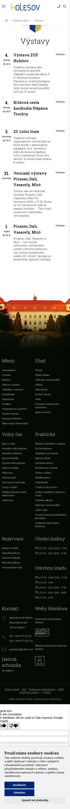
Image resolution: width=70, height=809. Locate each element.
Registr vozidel (10, 548)
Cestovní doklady (11, 557)
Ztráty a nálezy (43, 472)
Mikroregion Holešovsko (15, 423)
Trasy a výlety (9, 487)
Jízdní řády (41, 509)
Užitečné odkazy (44, 500)
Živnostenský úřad (12, 567)
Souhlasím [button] (19, 784)
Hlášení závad (42, 458)
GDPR (60, 689)
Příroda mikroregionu (13, 462)
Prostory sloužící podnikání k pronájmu (50, 516)
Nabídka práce (42, 477)
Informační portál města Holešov (48, 620)
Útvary (38, 370)
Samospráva (8, 370)
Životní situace (43, 394)
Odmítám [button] (19, 792)
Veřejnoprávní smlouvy (14, 408)
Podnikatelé (8, 394)
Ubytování (7, 472)
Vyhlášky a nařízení (12, 389)
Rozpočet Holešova (12, 418)
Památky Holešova (12, 453)
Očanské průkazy (11, 552)
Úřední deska (42, 374)
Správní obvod (42, 412)
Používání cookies (29, 692)
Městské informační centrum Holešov (50, 647)
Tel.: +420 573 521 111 (20, 635)
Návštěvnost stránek (46, 467)
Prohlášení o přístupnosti (42, 689)
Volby (38, 399)
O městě (6, 374)
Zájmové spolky (10, 467)
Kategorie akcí (21, 20)
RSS (24, 689)
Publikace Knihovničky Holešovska (14, 494)
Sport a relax (8, 443)
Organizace (8, 399)
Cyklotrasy (7, 500)
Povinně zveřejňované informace (47, 405)
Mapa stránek (12, 689)
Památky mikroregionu (14, 448)
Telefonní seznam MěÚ (47, 379)
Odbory (39, 384)
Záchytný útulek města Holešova (47, 524)
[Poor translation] (14, 726)
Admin (47, 692)
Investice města (10, 413)
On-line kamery (43, 448)
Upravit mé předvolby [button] (35, 800)
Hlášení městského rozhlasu (50, 443)
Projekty (6, 403)
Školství (6, 379)
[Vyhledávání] (64, 6)
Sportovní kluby (10, 458)
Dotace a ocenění (11, 384)
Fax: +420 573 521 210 (21, 640)
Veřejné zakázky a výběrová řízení (50, 494)
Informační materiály (13, 482)
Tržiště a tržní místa (46, 487)
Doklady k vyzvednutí (46, 453)
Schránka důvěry (44, 462)
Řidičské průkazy (11, 562)
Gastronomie (9, 477)
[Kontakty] (58, 6)
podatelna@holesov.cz (21, 649)
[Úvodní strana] (6, 20)
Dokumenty (41, 389)
